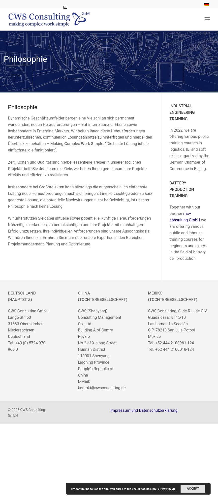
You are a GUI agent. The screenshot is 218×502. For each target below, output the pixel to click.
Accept (193, 488)
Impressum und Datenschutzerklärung (144, 410)
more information (163, 488)
